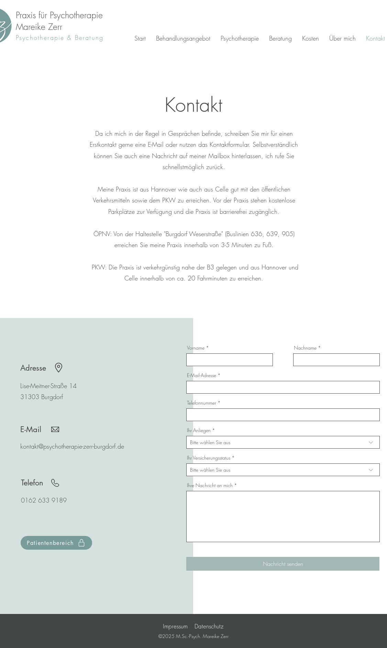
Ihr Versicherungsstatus (208, 457)
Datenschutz (209, 626)
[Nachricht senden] (282, 564)
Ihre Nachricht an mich (210, 485)
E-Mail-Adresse (201, 375)
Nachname (305, 347)
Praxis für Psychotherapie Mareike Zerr (59, 21)
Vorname (195, 347)
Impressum (175, 626)
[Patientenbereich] (56, 543)
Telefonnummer (201, 402)
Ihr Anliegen (199, 430)
